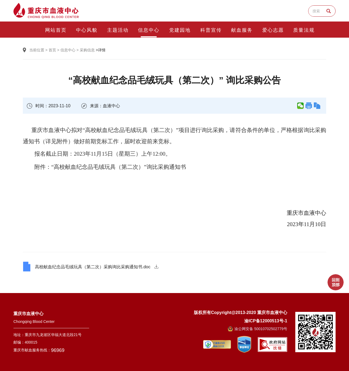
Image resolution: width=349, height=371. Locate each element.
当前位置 (36, 50)
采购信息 (87, 50)
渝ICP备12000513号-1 (265, 320)
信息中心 (67, 50)
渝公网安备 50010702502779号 (257, 329)
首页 (52, 50)
